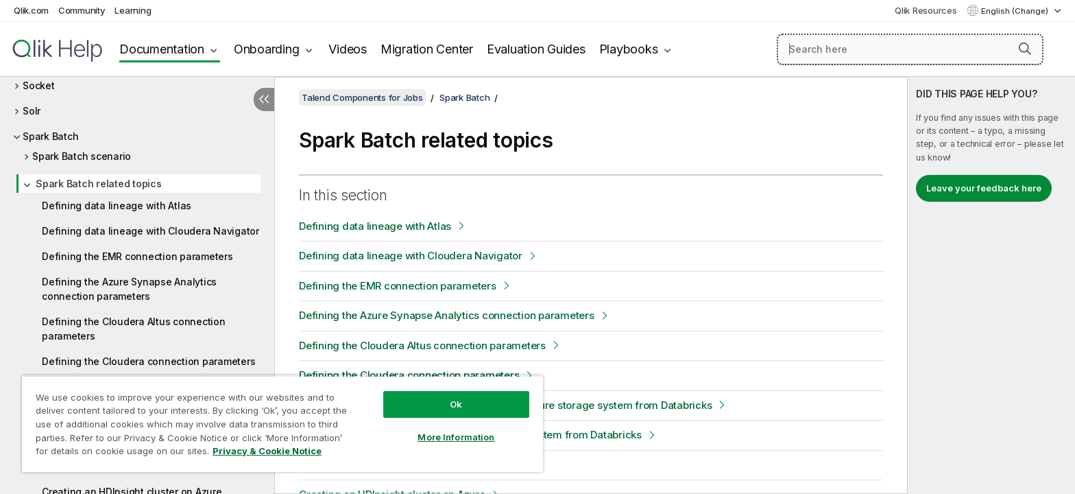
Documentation (161, 49)
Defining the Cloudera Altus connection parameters (134, 329)
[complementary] (991, 285)
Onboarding (267, 49)
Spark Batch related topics (99, 183)
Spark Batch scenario (81, 156)
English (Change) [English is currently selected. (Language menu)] (1015, 11)
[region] (282, 423)
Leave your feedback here (983, 188)
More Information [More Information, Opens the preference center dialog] (456, 437)
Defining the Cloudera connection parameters (148, 361)
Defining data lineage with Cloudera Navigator (150, 231)
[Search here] (910, 49)
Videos (347, 49)
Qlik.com (31, 10)
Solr (31, 111)
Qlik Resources (926, 10)
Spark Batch (50, 136)
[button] (1025, 49)
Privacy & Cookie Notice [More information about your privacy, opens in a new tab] (267, 450)
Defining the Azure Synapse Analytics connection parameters (129, 289)
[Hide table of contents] (264, 99)
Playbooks (628, 49)
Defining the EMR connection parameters (137, 256)
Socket (39, 85)
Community (82, 10)
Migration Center (427, 49)
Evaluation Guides (536, 49)
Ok (456, 404)
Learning (132, 10)
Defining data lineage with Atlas (116, 205)
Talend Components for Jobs (362, 97)
